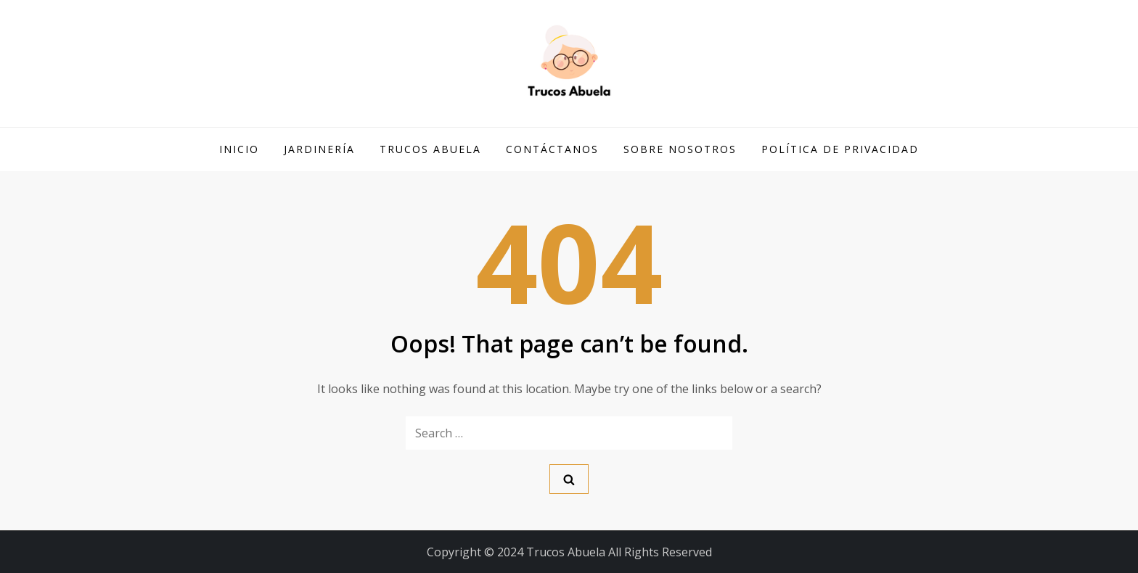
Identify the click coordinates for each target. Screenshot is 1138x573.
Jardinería (319, 149)
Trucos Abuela (430, 149)
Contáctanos (552, 149)
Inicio (239, 149)
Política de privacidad (840, 149)
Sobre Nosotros (680, 149)
